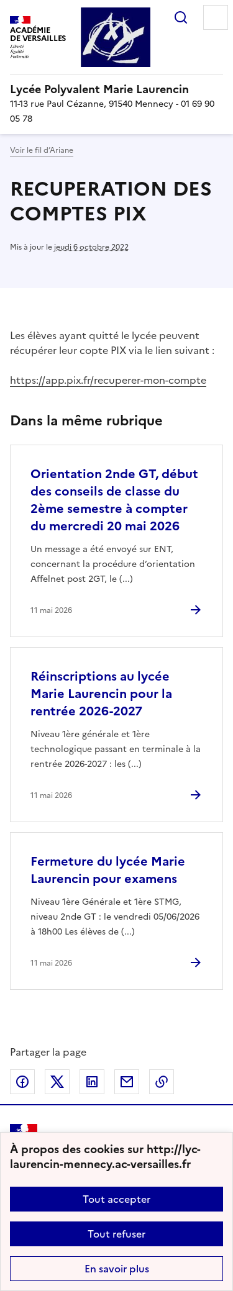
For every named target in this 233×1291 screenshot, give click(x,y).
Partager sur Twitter (57, 1081)
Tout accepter (116, 1199)
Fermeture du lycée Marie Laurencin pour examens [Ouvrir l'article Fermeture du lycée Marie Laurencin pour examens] (107, 870)
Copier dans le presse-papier (161, 1081)
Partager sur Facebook (22, 1081)
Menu (215, 17)
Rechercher (180, 17)
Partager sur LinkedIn (92, 1081)
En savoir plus (117, 1268)
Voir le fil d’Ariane (41, 150)
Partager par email (126, 1081)
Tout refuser (116, 1233)
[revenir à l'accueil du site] (116, 89)
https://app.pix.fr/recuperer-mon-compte (108, 380)
